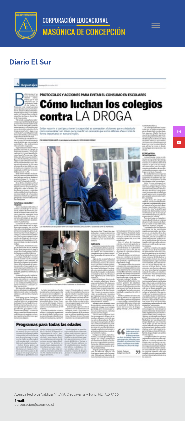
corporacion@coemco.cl (34, 405)
